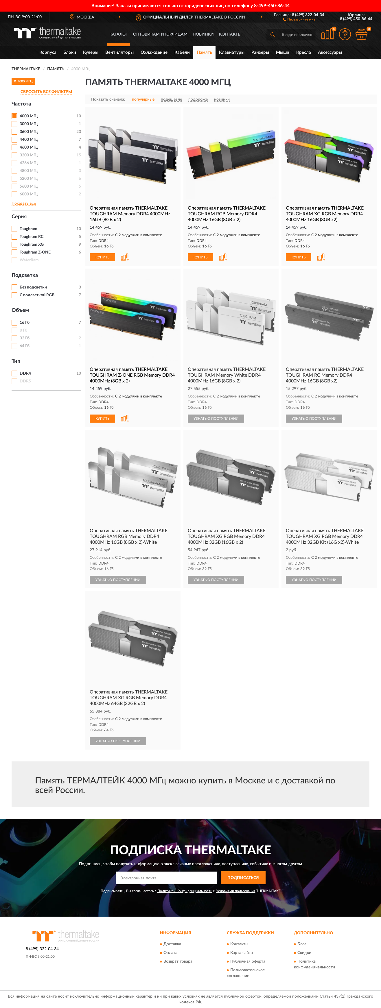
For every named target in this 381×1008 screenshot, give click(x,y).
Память (204, 52)
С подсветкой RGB (37, 295)
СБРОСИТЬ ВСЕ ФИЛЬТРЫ (46, 92)
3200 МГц (29, 155)
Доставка (172, 944)
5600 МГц (29, 186)
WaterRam (29, 260)
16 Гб (25, 323)
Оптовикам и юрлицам (160, 34)
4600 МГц (29, 147)
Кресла (303, 52)
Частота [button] (21, 104)
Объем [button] (20, 310)
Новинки (203, 34)
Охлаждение (154, 52)
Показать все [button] (24, 203)
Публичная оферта (247, 962)
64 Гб (25, 346)
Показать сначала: (108, 99)
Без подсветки (33, 287)
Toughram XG (32, 245)
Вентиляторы (119, 52)
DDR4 (25, 373)
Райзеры (260, 52)
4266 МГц (29, 163)
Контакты (230, 34)
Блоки (69, 52)
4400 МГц (29, 140)
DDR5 (25, 381)
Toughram (28, 229)
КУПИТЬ (102, 257)
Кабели (182, 52)
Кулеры (90, 52)
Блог (301, 944)
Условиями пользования (235, 891)
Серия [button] (19, 216)
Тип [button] (16, 361)
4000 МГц (29, 116)
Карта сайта (241, 953)
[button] (299, 19)
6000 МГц (29, 194)
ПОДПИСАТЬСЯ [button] (243, 878)
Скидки (304, 953)
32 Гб (25, 338)
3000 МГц (29, 124)
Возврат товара (177, 962)
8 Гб (23, 330)
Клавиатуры (231, 52)
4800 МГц (29, 171)
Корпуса (47, 52)
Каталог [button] (118, 34)
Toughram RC (31, 237)
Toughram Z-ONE (35, 252)
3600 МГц (29, 132)
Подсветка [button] (25, 275)
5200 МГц (29, 179)
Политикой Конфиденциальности (184, 891)
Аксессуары (330, 52)
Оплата (170, 953)
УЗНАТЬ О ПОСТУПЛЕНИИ (216, 418)
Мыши (282, 52)
